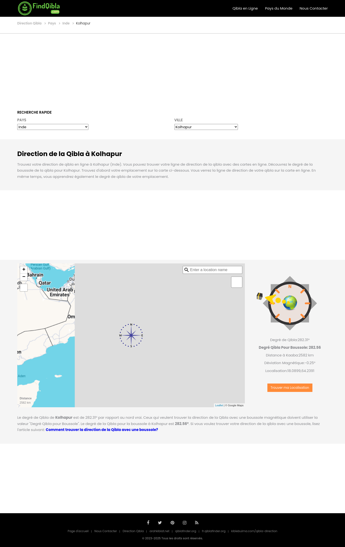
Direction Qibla (133, 531)
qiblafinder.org (185, 531)
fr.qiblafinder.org (214, 531)
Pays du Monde (278, 8)
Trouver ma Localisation (289, 387)
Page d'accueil (78, 531)
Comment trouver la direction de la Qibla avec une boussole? (102, 429)
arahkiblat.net (159, 531)
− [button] (23, 277)
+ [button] (23, 270)
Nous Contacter (314, 8)
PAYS (21, 120)
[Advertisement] (172, 68)
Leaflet (219, 405)
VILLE (178, 120)
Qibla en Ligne (245, 8)
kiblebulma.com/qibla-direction (254, 531)
